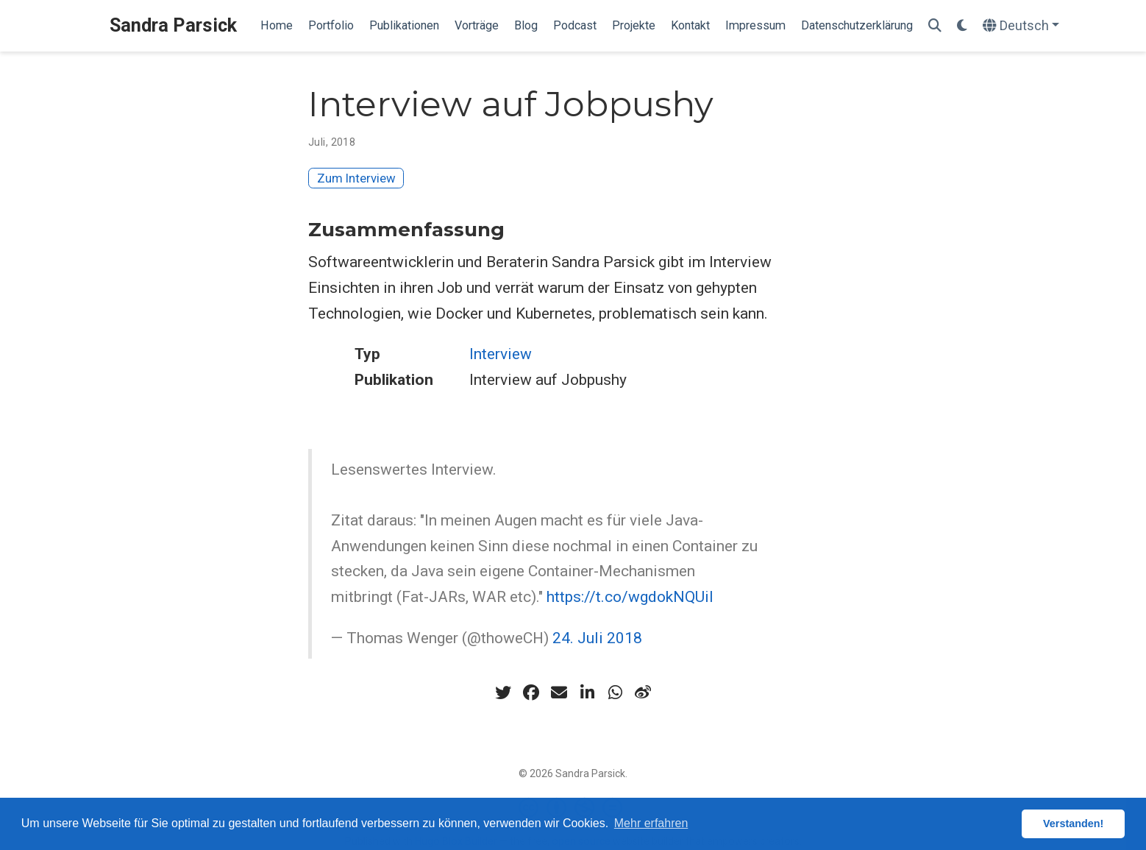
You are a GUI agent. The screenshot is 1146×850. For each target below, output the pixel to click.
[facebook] (531, 692)
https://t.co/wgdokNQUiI (630, 597)
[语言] (1021, 26)
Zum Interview (356, 178)
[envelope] (559, 692)
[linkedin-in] (587, 692)
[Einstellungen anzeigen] (962, 26)
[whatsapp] (615, 692)
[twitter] (503, 692)
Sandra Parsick (173, 25)
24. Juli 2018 (597, 638)
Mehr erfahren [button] (651, 823)
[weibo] (643, 692)
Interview (500, 354)
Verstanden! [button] (1073, 823)
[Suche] (935, 26)
